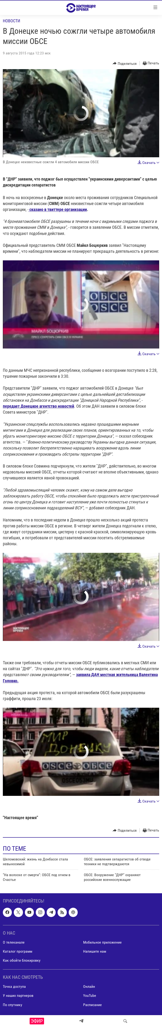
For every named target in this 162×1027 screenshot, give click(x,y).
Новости (11, 20)
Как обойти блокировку (21, 960)
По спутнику (12, 1004)
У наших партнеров (18, 995)
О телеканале (14, 942)
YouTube (89, 995)
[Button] (125, 63)
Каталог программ (17, 951)
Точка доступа (14, 986)
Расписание (92, 1004)
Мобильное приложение (102, 942)
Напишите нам (94, 951)
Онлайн (89, 986)
